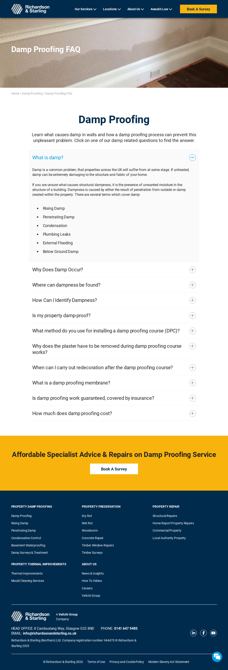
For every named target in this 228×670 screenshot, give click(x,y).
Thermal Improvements (27, 573)
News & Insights (93, 573)
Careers (87, 588)
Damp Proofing (32, 93)
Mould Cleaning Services (27, 581)
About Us (133, 9)
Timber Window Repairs (98, 545)
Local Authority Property (169, 538)
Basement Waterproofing (28, 545)
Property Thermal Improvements (38, 564)
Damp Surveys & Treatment (29, 552)
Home (15, 93)
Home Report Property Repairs (173, 523)
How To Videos (92, 581)
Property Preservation (101, 506)
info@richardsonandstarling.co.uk (50, 633)
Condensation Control (26, 538)
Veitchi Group (91, 595)
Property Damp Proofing (31, 506)
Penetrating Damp (23, 530)
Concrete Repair (92, 538)
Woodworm (90, 530)
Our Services (83, 9)
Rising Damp (19, 523)
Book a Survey (198, 9)
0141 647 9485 (126, 628)
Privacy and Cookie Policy (126, 662)
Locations (110, 9)
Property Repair (166, 506)
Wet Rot (87, 523)
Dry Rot (87, 516)
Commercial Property (167, 530)
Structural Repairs (165, 516)
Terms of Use (96, 662)
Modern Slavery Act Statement (168, 662)
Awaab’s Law (159, 9)
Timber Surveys (92, 552)
